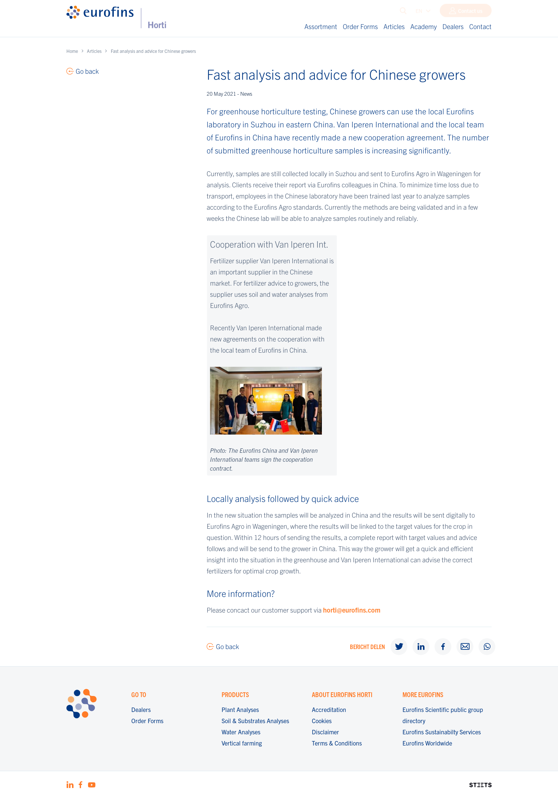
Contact (480, 26)
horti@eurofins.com (351, 609)
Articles (394, 26)
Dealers (453, 26)
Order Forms (360, 26)
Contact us (470, 12)
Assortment (320, 26)
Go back (227, 646)
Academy (423, 26)
